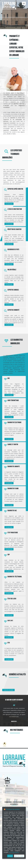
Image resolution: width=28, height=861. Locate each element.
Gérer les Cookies (19, 856)
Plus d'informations (14, 852)
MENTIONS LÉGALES (9, 788)
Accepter (10, 856)
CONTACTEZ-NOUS (19, 788)
